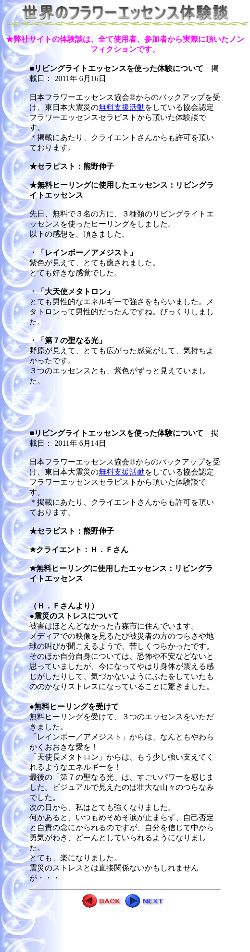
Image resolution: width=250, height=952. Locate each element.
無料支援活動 (122, 107)
